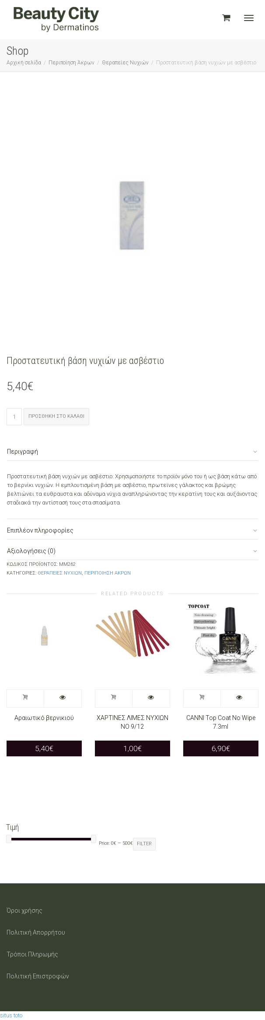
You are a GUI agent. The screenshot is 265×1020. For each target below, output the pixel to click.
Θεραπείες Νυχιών (125, 63)
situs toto (11, 1015)
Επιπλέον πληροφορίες (40, 530)
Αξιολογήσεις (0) (31, 550)
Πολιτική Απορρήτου (36, 932)
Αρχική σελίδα (24, 63)
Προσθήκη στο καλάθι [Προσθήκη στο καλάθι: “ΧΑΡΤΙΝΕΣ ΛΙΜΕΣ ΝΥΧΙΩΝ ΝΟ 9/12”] (113, 698)
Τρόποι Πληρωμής (32, 954)
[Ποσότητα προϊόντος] (14, 416)
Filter (144, 844)
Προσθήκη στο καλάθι (56, 416)
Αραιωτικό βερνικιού (44, 717)
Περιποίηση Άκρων (71, 63)
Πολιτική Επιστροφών (38, 976)
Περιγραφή (22, 451)
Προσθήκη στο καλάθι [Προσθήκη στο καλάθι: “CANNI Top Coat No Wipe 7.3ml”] (202, 698)
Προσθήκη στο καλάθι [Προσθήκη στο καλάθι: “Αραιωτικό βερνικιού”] (25, 698)
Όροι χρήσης (24, 910)
